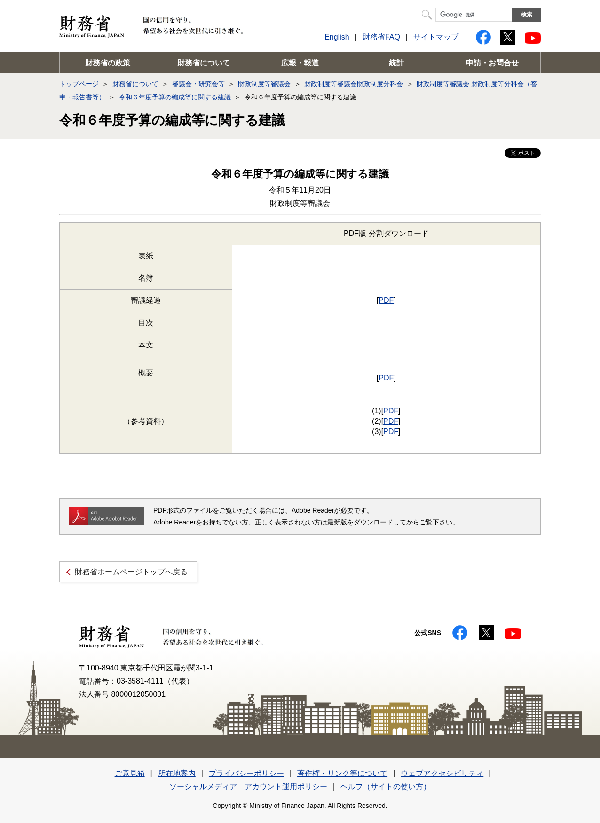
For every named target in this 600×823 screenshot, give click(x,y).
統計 (396, 63)
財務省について (203, 63)
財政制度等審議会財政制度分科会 (353, 84)
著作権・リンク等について (342, 773)
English (336, 37)
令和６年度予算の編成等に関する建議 (175, 97)
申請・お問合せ (492, 63)
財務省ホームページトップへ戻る (131, 572)
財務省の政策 (107, 63)
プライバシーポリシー (246, 773)
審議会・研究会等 (198, 84)
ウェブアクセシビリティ (442, 773)
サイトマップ (435, 37)
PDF (386, 300)
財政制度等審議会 (264, 84)
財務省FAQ (381, 37)
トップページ (79, 84)
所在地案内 (177, 773)
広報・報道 (300, 63)
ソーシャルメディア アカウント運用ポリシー (248, 787)
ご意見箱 (130, 773)
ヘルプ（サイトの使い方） (385, 787)
